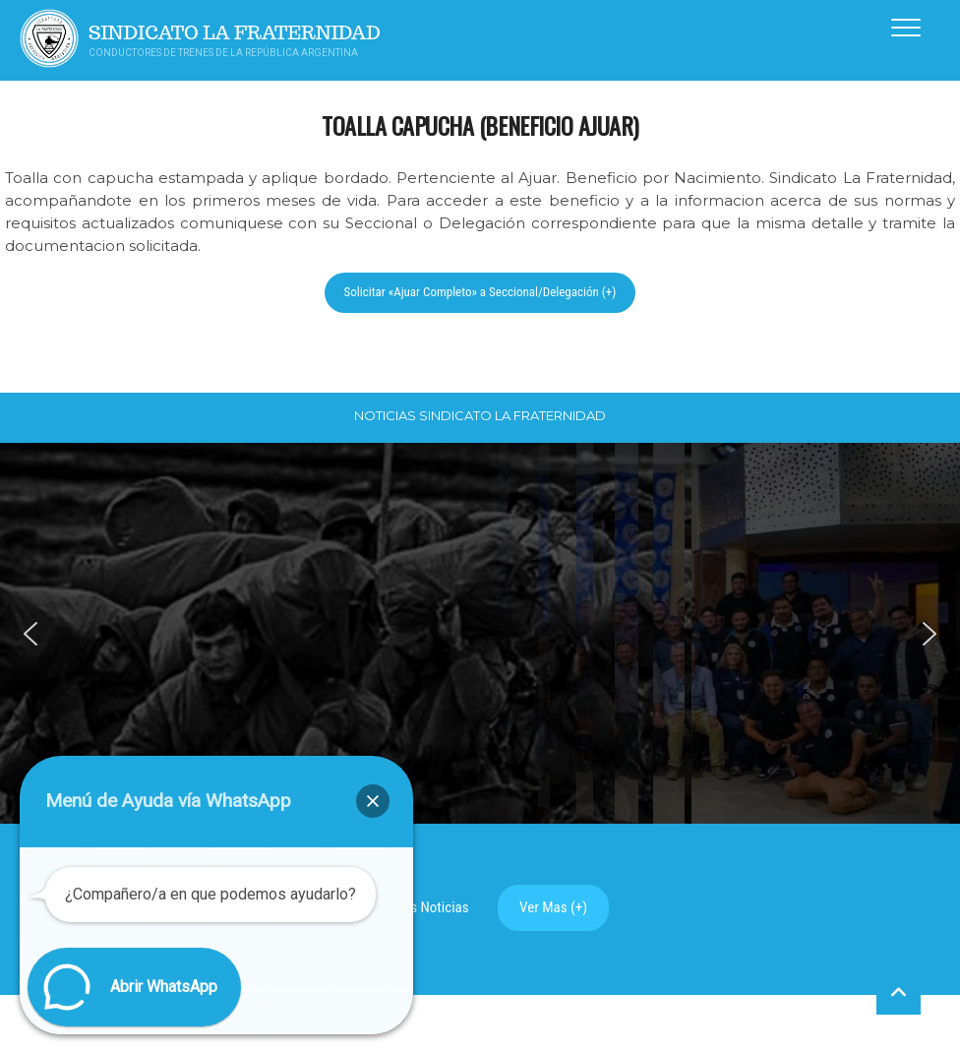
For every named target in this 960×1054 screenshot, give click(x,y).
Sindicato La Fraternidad (235, 33)
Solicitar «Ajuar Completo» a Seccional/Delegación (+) (480, 291)
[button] (30, 634)
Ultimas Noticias (421, 907)
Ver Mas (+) (553, 907)
